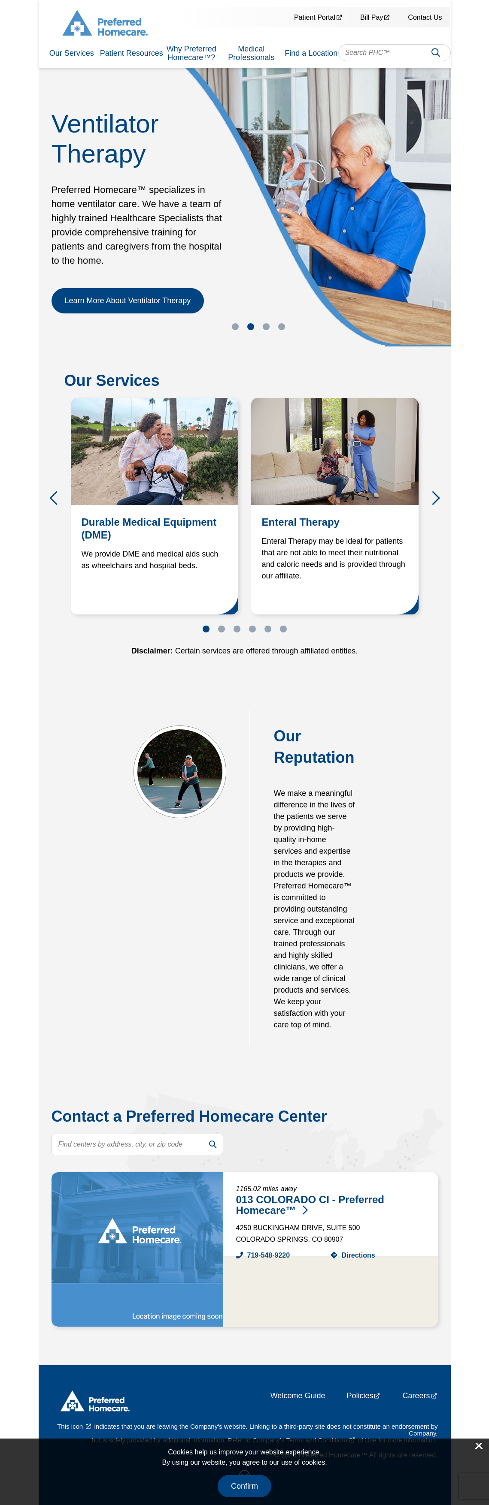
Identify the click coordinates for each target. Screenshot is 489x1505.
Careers (416, 1395)
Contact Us (425, 17)
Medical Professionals (251, 53)
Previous (56, 498)
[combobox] (394, 52)
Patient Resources (131, 53)
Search (435, 55)
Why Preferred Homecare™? (191, 53)
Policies (359, 1395)
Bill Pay (371, 17)
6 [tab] (283, 629)
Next (433, 498)
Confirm (244, 1486)
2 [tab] (250, 326)
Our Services (71, 53)
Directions (358, 1255)
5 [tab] (267, 629)
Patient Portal (314, 17)
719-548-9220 (268, 1255)
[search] (212, 1144)
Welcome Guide (297, 1395)
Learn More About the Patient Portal (126, 305)
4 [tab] (281, 326)
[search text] (137, 1144)
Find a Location (311, 53)
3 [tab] (266, 326)
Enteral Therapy (301, 522)
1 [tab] (235, 326)
